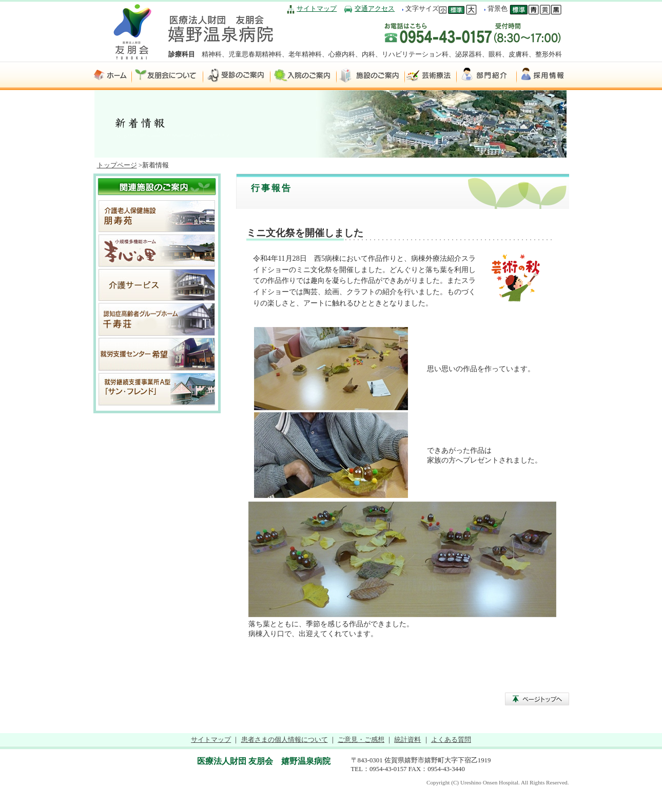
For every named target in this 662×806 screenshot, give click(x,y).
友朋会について (167, 76)
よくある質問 (451, 739)
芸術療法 (431, 76)
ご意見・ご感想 (361, 739)
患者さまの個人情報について (284, 739)
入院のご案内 (303, 76)
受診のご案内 (236, 76)
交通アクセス (375, 8)
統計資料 (407, 739)
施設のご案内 (371, 76)
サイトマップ (317, 8)
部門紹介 (487, 76)
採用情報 (543, 76)
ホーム (112, 76)
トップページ (117, 165)
